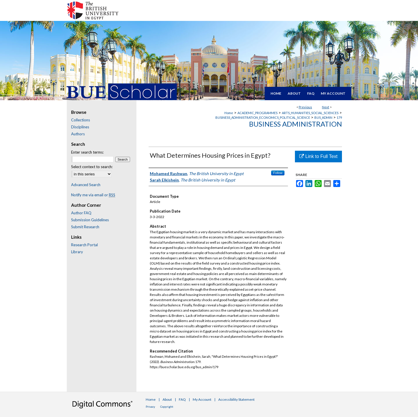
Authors (78, 134)
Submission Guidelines (90, 220)
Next (325, 107)
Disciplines (80, 127)
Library (77, 251)
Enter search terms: (87, 152)
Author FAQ (81, 213)
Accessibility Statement (236, 399)
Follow (277, 173)
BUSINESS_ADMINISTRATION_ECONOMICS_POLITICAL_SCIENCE (262, 117)
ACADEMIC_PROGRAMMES (257, 113)
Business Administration (295, 124)
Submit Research (85, 226)
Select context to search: (92, 166)
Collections (80, 120)
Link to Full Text (318, 156)
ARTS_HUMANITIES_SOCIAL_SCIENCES (310, 113)
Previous (305, 107)
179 (339, 117)
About (167, 399)
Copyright (166, 406)
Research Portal (84, 244)
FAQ (182, 399)
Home (228, 113)
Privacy (150, 406)
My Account (202, 399)
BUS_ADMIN (323, 117)
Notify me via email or (93, 195)
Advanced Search (85, 184)
